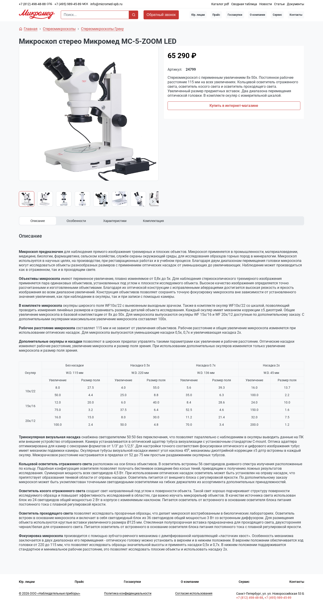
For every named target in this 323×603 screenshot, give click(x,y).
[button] (152, 201)
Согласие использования (193, 593)
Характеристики (115, 221)
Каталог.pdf (220, 4)
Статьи (279, 4)
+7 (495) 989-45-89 (68, 4)
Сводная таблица (244, 4)
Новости (265, 4)
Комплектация (153, 221)
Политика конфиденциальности (127, 593)
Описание (38, 221)
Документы (295, 4)
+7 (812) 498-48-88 (32, 4)
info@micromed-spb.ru (106, 4)
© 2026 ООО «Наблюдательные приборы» (49, 593)
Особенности (76, 221)
